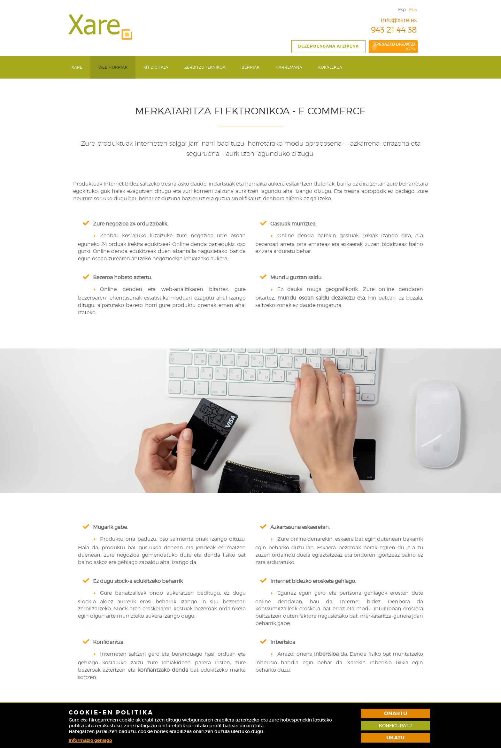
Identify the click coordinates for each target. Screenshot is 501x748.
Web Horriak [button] (112, 67)
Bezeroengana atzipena (328, 46)
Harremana (288, 67)
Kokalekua (330, 67)
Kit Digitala (155, 67)
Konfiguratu (395, 726)
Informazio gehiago (90, 740)
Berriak (250, 67)
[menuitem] (77, 67)
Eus (413, 9)
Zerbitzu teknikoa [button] (205, 67)
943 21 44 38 (389, 29)
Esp (402, 9)
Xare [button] (77, 67)
